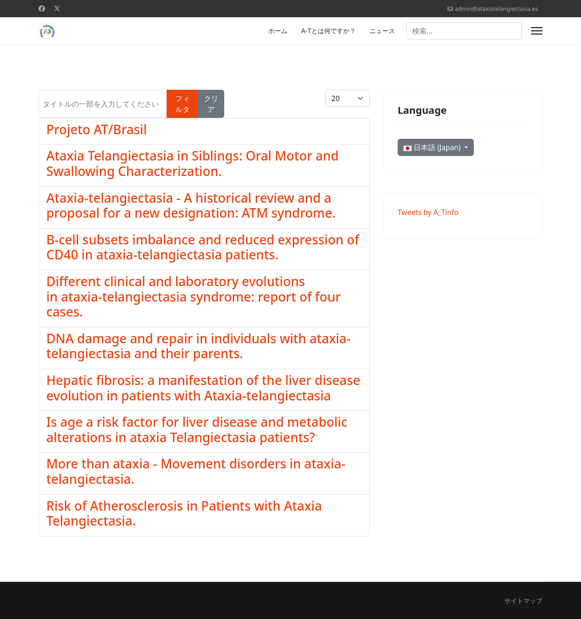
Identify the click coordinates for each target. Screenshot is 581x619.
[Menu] (536, 30)
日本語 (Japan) (433, 147)
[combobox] (464, 30)
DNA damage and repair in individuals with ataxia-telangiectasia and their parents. (198, 346)
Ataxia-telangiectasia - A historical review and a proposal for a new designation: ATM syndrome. (191, 205)
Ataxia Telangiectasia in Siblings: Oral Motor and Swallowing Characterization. (192, 163)
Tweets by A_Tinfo (428, 212)
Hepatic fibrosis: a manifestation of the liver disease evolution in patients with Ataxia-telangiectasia (203, 387)
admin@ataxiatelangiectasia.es (496, 9)
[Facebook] (42, 8)
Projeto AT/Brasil (96, 129)
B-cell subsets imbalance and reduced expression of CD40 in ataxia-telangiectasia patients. (202, 247)
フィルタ (182, 103)
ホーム (277, 30)
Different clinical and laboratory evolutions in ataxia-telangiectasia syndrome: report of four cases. (193, 296)
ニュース (382, 30)
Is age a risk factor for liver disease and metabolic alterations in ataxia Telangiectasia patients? (196, 429)
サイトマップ (523, 600)
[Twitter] (57, 8)
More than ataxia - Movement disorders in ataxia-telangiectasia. (195, 471)
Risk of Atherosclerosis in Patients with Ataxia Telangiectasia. (184, 513)
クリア (211, 103)
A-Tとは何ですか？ (328, 30)
